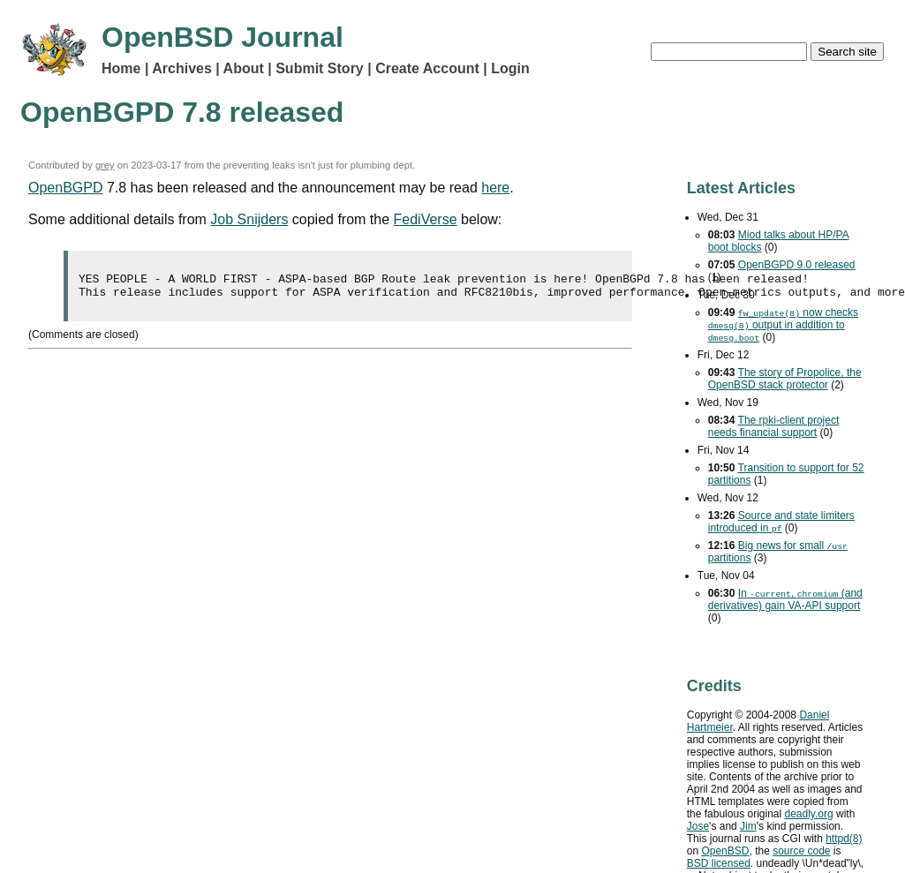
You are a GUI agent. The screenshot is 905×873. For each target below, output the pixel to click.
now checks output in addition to (783, 324)
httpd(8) (844, 838)
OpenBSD (725, 851)
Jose (698, 826)
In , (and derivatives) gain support (785, 599)
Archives (182, 68)
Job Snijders (249, 219)
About (243, 68)
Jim (748, 826)
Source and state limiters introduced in (781, 521)
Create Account (427, 68)
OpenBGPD (65, 187)
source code (801, 851)
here (495, 187)
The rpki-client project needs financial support (774, 426)
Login (510, 68)
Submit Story (319, 68)
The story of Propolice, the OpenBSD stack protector (785, 378)
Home (121, 68)
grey (105, 165)
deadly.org (809, 814)
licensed (718, 863)
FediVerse (425, 219)
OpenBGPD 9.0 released (797, 265)
